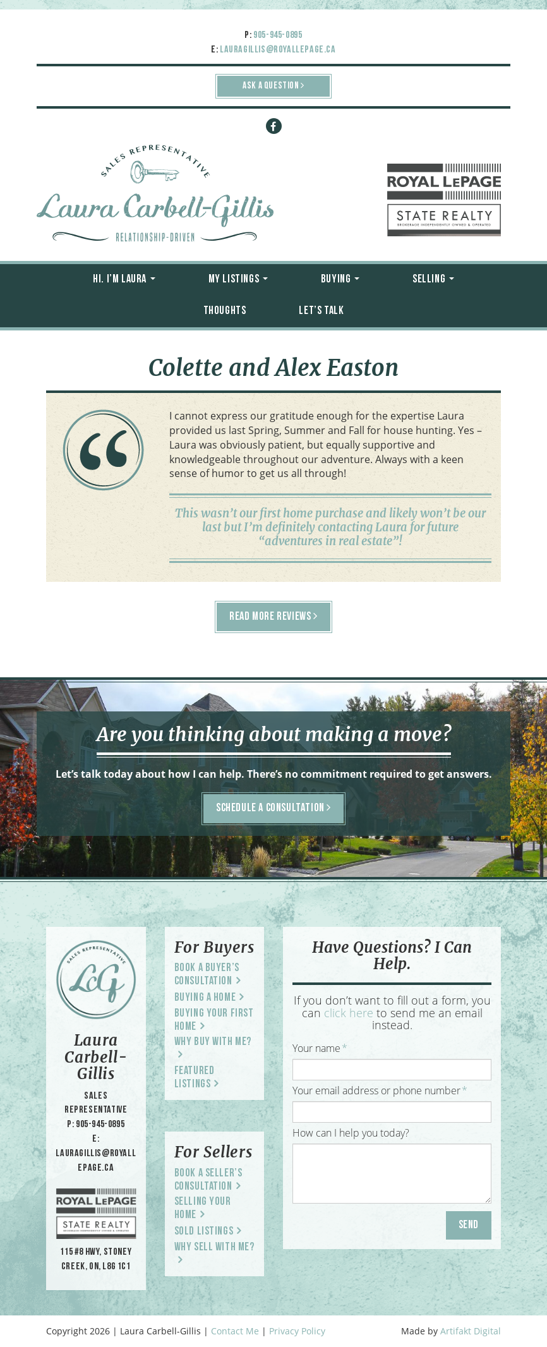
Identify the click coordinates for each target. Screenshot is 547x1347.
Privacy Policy (297, 1331)
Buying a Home (205, 998)
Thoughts (224, 311)
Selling (433, 280)
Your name (319, 1048)
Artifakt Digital (470, 1331)
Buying (340, 280)
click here (348, 1012)
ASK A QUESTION (273, 85)
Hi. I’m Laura (124, 280)
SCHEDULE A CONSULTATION (273, 808)
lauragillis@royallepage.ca (278, 50)
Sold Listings (204, 1232)
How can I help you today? (350, 1133)
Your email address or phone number (379, 1090)
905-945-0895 (277, 35)
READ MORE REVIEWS (273, 616)
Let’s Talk (321, 311)
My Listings (238, 280)
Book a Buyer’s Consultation (206, 975)
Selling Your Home (202, 1208)
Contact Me (235, 1331)
